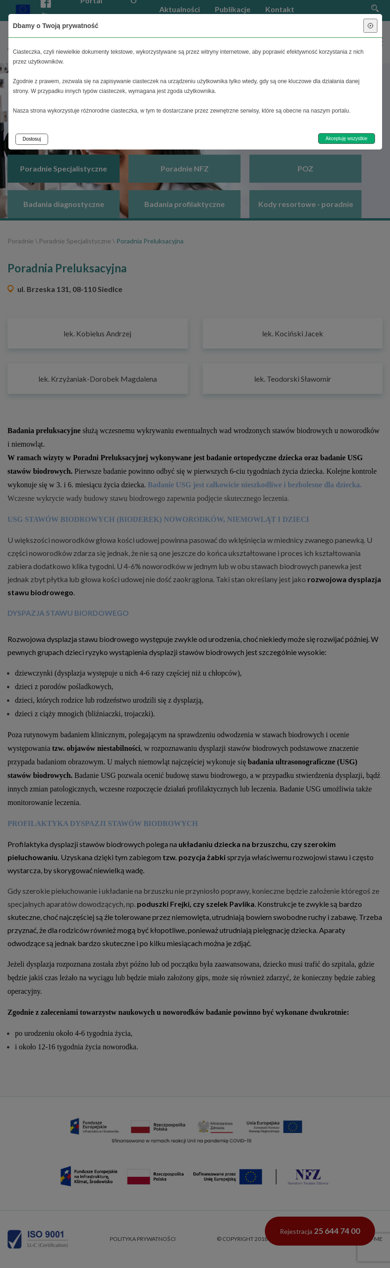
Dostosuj (32, 139)
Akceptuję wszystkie (346, 138)
